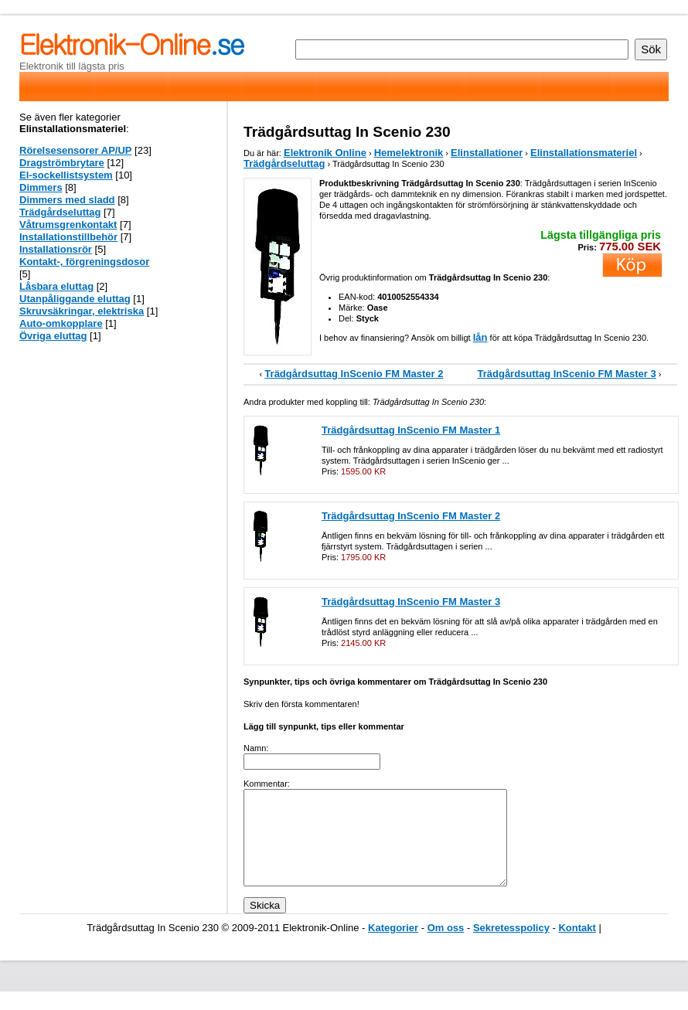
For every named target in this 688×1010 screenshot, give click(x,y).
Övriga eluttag (53, 336)
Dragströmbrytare (61, 162)
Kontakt (576, 946)
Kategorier (393, 946)
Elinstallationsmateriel (583, 152)
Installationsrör (55, 249)
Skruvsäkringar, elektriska (81, 311)
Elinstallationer (487, 152)
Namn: (256, 748)
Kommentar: (267, 783)
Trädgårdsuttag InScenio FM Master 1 (411, 430)
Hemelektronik (409, 152)
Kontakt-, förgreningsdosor (84, 261)
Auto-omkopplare (61, 323)
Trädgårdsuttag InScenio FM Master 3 (567, 373)
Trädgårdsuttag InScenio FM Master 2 (353, 373)
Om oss (446, 946)
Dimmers (41, 187)
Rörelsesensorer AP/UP (75, 150)
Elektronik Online (325, 152)
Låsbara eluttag (56, 286)
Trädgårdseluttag (284, 163)
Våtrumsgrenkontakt (68, 224)
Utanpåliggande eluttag (75, 298)
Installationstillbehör (68, 237)
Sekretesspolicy (511, 946)
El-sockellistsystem (66, 175)
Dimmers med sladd (67, 200)
